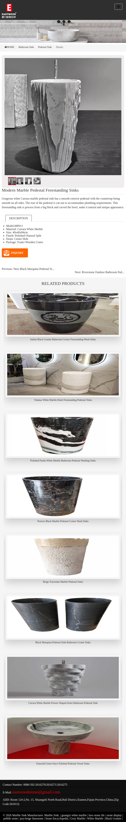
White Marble (95, 818)
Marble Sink (51, 815)
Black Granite (113, 818)
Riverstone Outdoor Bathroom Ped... (103, 272)
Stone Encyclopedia (56, 818)
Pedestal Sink (45, 47)
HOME (10, 47)
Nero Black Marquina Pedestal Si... (33, 268)
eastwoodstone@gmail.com (36, 792)
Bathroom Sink (26, 47)
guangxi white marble (74, 815)
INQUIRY (14, 253)
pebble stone (10, 818)
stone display (114, 815)
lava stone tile (97, 815)
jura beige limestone (31, 818)
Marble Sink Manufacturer (27, 815)
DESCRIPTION (18, 218)
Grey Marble (77, 818)
